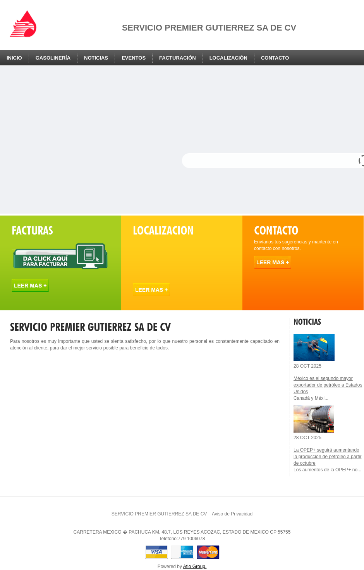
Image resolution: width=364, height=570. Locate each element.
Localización (228, 58)
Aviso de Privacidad (232, 514)
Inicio (14, 58)
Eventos (134, 58)
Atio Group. (195, 566)
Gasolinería (53, 58)
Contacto (275, 58)
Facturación (177, 58)
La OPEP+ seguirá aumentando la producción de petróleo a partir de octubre (327, 456)
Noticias (96, 58)
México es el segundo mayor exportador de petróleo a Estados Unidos (328, 385)
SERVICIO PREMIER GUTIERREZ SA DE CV (159, 514)
